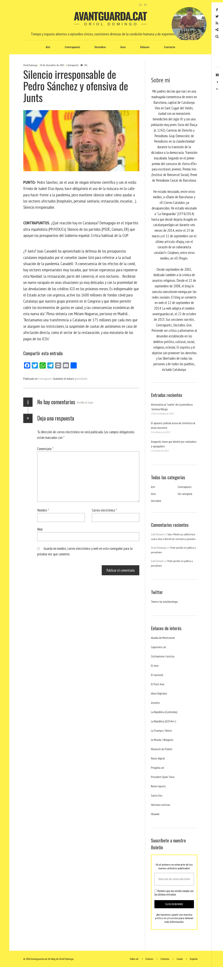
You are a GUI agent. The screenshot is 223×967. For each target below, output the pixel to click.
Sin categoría (185, 494)
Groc (123, 47)
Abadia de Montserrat (163, 638)
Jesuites (155, 703)
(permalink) (81, 379)
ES (145, 5)
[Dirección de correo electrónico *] (174, 879)
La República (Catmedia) (164, 712)
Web (40, 529)
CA (140, 5)
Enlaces (144, 47)
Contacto (169, 47)
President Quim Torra (162, 777)
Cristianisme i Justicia (162, 656)
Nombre (43, 510)
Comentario (45, 448)
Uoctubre (100, 47)
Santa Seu (156, 795)
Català (180, 959)
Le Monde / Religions (162, 740)
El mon (155, 665)
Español (193, 959)
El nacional (157, 675)
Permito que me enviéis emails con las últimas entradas (174, 892)
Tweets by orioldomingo (164, 602)
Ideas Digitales (159, 693)
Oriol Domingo (30, 65)
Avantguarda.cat (110, 16)
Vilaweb (155, 814)
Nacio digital (158, 758)
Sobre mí (134, 959)
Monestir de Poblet (161, 749)
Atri (48, 47)
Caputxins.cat (158, 647)
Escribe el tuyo (85, 402)
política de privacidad (166, 918)
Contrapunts (72, 47)
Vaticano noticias (160, 805)
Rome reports (158, 786)
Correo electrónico (104, 510)
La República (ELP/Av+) (163, 721)
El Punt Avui (157, 684)
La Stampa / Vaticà (161, 730)
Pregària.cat (157, 768)
